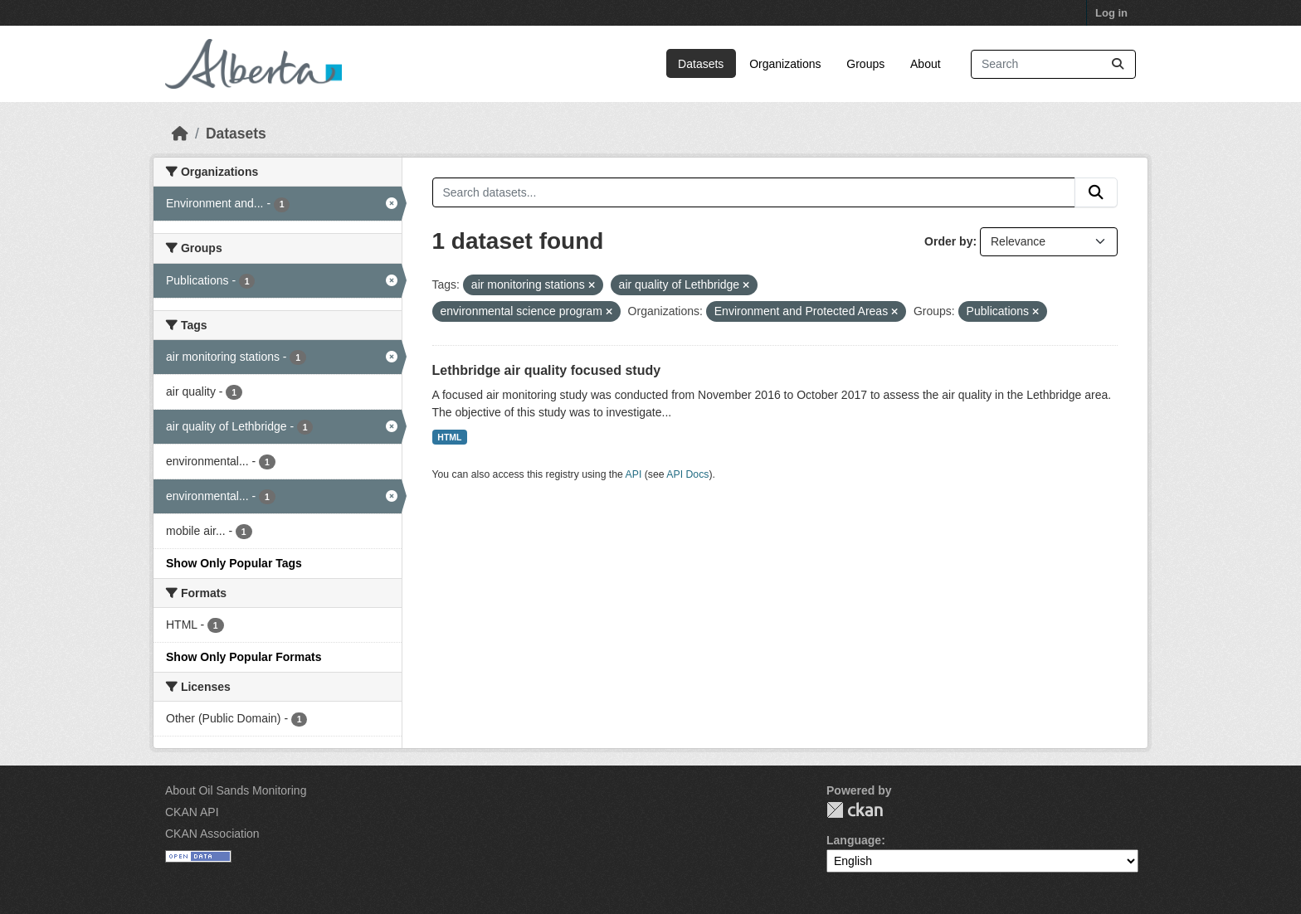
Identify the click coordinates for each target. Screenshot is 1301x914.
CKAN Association (212, 833)
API (634, 474)
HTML (449, 437)
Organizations (785, 63)
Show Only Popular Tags (234, 563)
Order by (948, 241)
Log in (1111, 13)
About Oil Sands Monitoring (235, 790)
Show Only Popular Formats (243, 657)
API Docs (687, 474)
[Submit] (1117, 64)
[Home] (180, 133)
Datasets (701, 63)
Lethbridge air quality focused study (546, 370)
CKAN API (192, 812)
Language (853, 840)
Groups (865, 63)
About (925, 63)
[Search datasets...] (1053, 64)
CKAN (854, 810)
